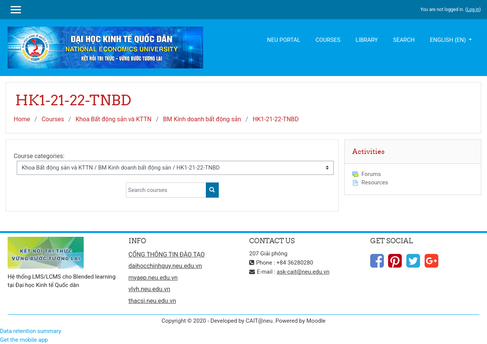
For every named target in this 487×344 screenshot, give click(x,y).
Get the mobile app (24, 339)
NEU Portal (283, 39)
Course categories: (39, 156)
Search (404, 39)
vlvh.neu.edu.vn (149, 289)
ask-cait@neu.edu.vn (303, 271)
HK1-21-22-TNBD (276, 119)
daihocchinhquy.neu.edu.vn (165, 265)
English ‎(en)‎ (448, 39)
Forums (366, 174)
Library (367, 39)
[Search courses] (166, 190)
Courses (327, 39)
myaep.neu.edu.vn (153, 277)
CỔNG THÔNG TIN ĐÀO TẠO (167, 254)
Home (22, 119)
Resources (370, 182)
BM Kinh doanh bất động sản (202, 119)
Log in (473, 9)
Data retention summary (30, 331)
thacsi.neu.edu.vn (152, 300)
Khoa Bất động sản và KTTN (113, 119)
